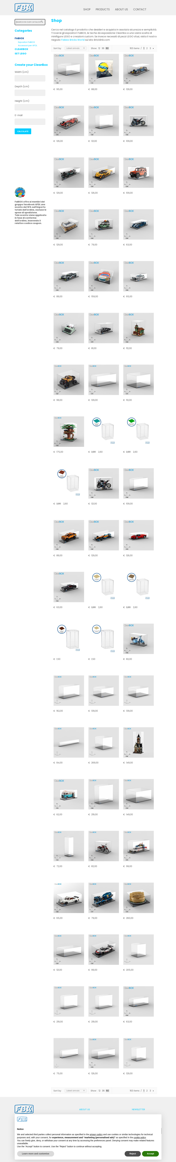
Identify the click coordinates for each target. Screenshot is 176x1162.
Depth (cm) (22, 86)
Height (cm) (22, 101)
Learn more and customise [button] (35, 1153)
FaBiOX (19, 38)
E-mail (18, 115)
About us (121, 9)
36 (103, 48)
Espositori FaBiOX (26, 42)
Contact (139, 9)
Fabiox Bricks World (73, 40)
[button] (23, 131)
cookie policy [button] (140, 1137)
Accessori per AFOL (27, 45)
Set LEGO (20, 53)
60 (107, 48)
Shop (87, 9)
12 (99, 48)
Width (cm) (22, 72)
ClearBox (21, 49)
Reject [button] (133, 1153)
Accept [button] (150, 1153)
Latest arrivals (73, 48)
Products (103, 9)
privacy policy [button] (96, 1134)
